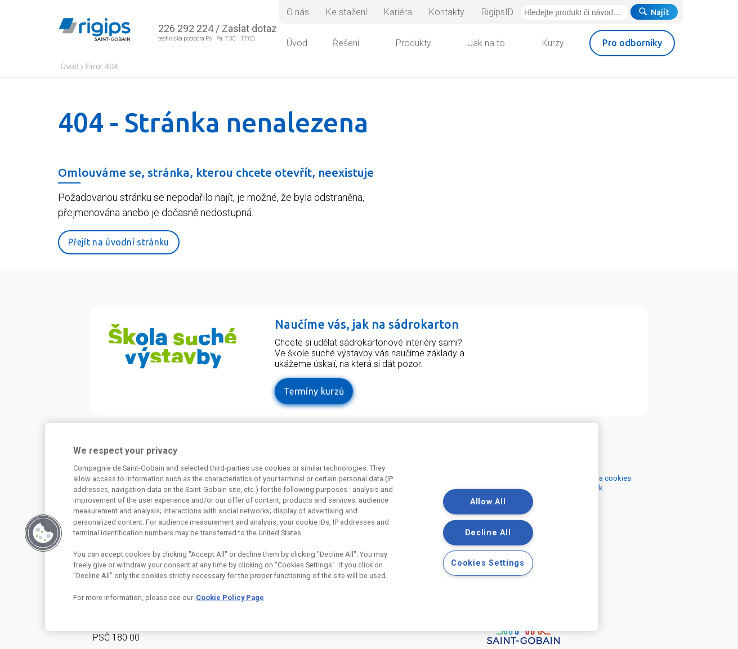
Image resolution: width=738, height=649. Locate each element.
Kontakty (446, 12)
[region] (321, 527)
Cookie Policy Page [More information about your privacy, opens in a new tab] (230, 597)
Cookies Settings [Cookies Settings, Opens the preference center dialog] (488, 563)
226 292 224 (185, 28)
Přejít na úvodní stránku (118, 242)
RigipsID (497, 12)
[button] (43, 533)
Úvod (69, 66)
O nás (298, 12)
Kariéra (398, 12)
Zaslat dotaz (249, 28)
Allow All (488, 502)
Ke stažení (346, 12)
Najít (654, 12)
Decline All (488, 532)
